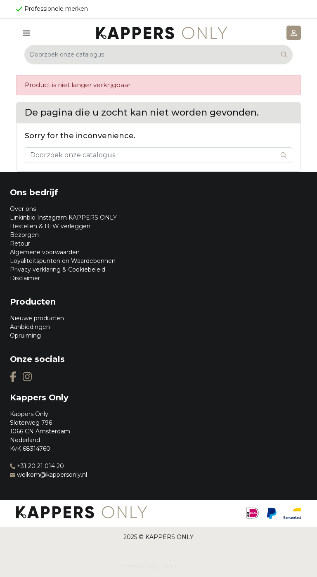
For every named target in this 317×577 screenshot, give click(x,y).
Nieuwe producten (37, 318)
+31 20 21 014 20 (37, 466)
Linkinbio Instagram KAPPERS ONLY (63, 217)
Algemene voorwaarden (45, 252)
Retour (20, 243)
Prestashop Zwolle (150, 566)
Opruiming (25, 335)
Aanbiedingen (30, 327)
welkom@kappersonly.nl (48, 474)
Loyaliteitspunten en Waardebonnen (63, 261)
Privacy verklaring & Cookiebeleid (57, 269)
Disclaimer (25, 278)
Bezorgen (24, 235)
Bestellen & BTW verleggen (50, 226)
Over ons (23, 209)
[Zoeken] (158, 54)
